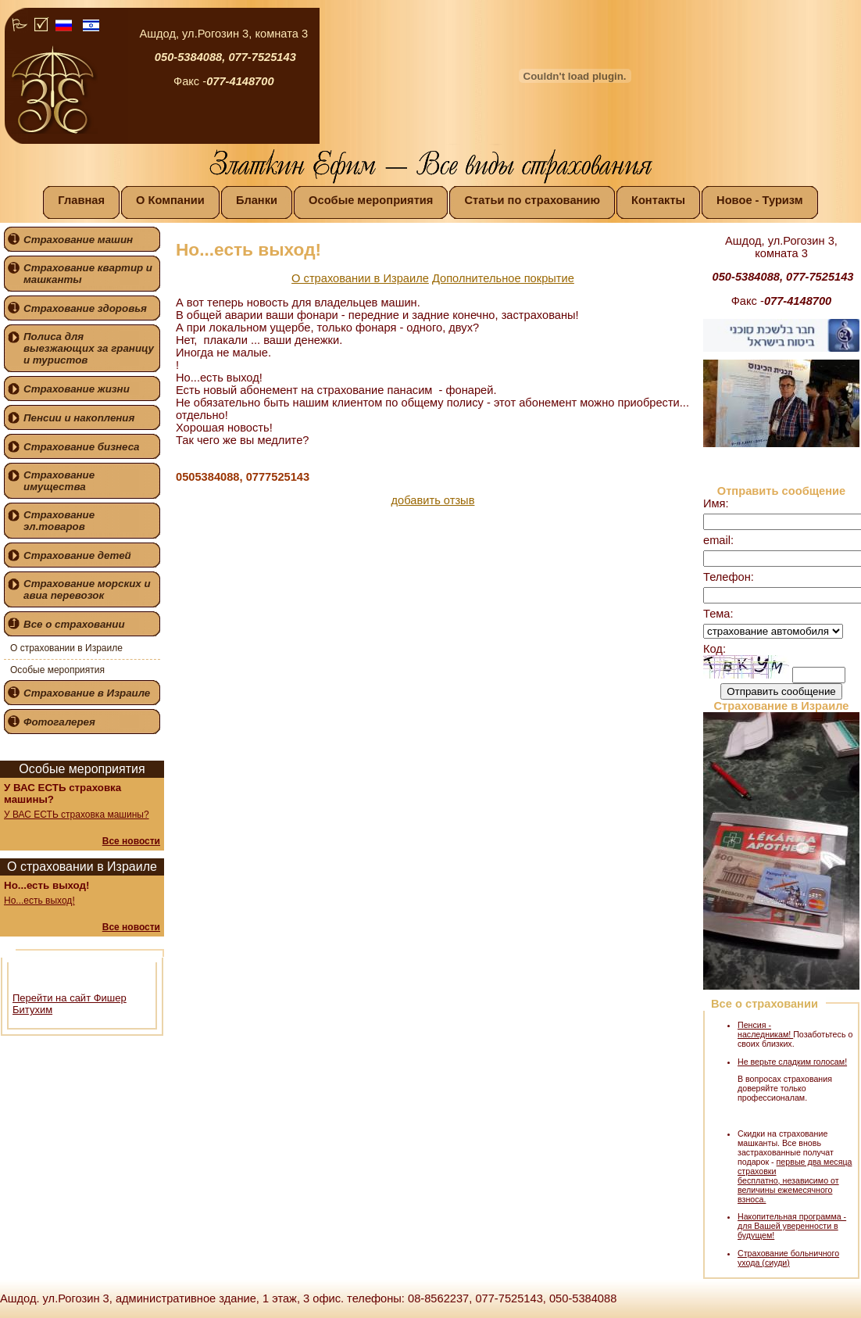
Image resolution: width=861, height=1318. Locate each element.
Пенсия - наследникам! (765, 1029)
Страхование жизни (76, 389)
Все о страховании (74, 624)
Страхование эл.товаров (59, 520)
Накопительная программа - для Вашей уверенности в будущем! (792, 1226)
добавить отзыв (433, 500)
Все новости (131, 841)
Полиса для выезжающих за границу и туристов (88, 348)
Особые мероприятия (371, 200)
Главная (81, 200)
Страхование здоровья (85, 308)
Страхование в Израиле (86, 693)
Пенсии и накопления (78, 418)
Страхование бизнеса (81, 447)
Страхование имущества (59, 480)
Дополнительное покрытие (503, 278)
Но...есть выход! (39, 900)
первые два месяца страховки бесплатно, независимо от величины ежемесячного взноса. (795, 1180)
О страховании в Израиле (66, 648)
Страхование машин (78, 239)
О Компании (170, 200)
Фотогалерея (59, 722)
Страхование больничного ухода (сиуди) (788, 1257)
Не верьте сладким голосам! (792, 1061)
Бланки (256, 200)
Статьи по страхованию (532, 200)
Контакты (658, 200)
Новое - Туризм (759, 200)
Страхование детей (77, 555)
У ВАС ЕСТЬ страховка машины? (76, 814)
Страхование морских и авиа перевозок (87, 589)
